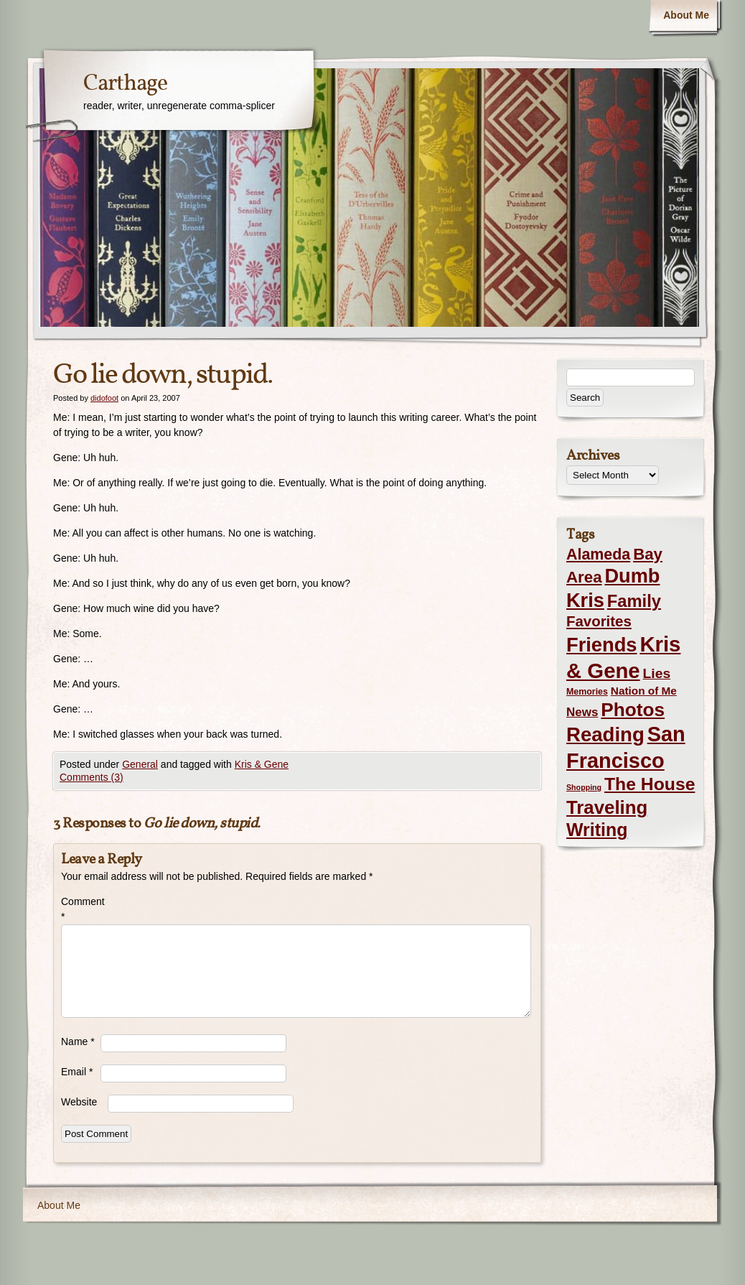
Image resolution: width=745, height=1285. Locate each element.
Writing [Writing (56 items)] (596, 830)
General (140, 764)
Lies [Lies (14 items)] (657, 673)
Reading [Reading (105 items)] (605, 734)
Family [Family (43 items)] (634, 601)
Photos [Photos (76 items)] (633, 709)
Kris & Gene (262, 764)
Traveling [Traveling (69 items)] (606, 807)
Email (77, 1071)
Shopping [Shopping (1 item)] (583, 787)
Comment (80, 909)
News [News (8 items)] (582, 712)
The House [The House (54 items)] (649, 784)
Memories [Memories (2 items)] (587, 692)
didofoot (104, 398)
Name (78, 1041)
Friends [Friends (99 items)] (601, 645)
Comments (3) (91, 777)
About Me (686, 15)
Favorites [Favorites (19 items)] (599, 621)
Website (79, 1102)
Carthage (125, 84)
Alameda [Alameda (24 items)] (598, 554)
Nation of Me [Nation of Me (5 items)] (644, 691)
